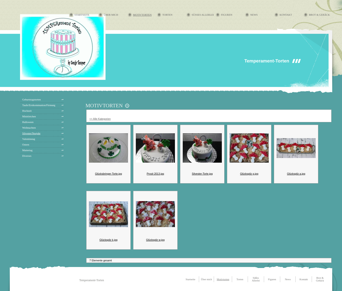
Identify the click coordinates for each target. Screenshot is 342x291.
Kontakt (286, 14)
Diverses (26, 156)
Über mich (111, 14)
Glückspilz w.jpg (155, 239)
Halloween (27, 122)
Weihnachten (29, 127)
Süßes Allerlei (203, 14)
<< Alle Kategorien (100, 118)
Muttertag (27, 150)
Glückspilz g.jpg (249, 173)
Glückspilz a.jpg (296, 173)
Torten (167, 14)
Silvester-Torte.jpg (202, 173)
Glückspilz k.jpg (108, 239)
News (254, 14)
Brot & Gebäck (319, 14)
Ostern (25, 144)
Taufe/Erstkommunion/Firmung (38, 105)
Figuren (226, 14)
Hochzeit (27, 110)
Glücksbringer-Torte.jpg (108, 173)
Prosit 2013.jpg (155, 173)
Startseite (82, 14)
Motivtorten (142, 14)
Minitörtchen (29, 116)
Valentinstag (28, 139)
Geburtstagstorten (31, 99)
